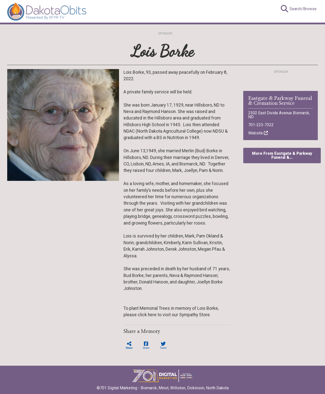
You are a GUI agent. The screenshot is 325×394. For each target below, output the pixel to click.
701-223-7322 (261, 124)
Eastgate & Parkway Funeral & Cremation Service (280, 101)
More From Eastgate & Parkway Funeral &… (282, 155)
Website (258, 133)
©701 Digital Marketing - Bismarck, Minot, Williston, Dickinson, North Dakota (163, 386)
